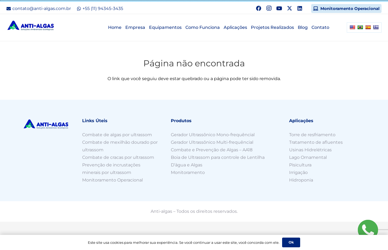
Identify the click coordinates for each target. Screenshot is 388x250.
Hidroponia (301, 180)
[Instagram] (269, 8)
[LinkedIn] (300, 8)
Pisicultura (300, 164)
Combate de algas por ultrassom (117, 134)
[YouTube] (279, 8)
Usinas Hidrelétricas (311, 149)
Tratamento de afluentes (316, 142)
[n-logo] (30, 25)
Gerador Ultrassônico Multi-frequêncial (212, 142)
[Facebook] (258, 8)
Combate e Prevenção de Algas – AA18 (211, 149)
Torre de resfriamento (312, 134)
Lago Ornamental (308, 157)
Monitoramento (188, 172)
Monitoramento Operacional (112, 180)
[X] (289, 8)
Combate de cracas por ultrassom (118, 157)
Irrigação (298, 172)
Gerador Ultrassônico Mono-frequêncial (213, 134)
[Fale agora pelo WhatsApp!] (368, 230)
